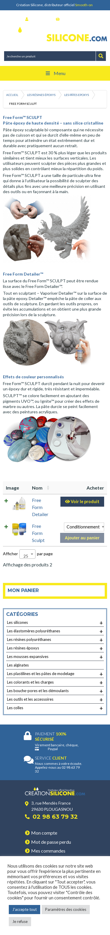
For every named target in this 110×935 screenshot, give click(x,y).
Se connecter (38, 19)
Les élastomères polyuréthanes (55, 631)
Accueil (12, 95)
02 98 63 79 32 (55, 816)
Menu (55, 73)
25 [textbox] (25, 555)
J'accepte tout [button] (24, 909)
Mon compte (44, 832)
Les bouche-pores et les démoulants (55, 690)
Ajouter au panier (82, 538)
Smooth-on (84, 5)
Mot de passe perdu (51, 842)
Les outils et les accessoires (55, 699)
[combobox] (27, 554)
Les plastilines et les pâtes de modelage (55, 673)
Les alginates (18, 665)
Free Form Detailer (40, 507)
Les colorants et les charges (55, 682)
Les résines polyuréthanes (55, 639)
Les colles (55, 708)
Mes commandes (48, 850)
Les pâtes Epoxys (76, 95)
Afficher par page (28, 554)
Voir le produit (82, 501)
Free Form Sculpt (38, 533)
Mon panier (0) (70, 19)
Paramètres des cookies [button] (65, 909)
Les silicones (55, 622)
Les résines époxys (41, 95)
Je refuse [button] (20, 921)
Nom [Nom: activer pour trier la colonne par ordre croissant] (37, 487)
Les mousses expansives (55, 656)
